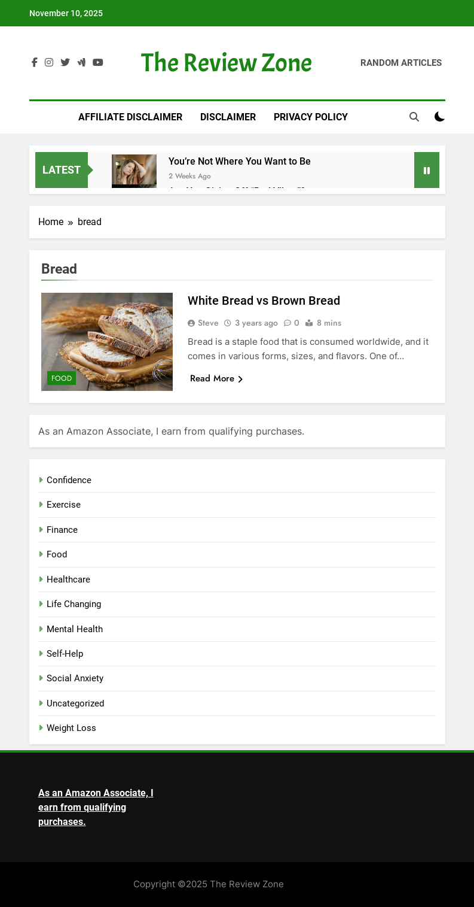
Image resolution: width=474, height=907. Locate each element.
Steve (208, 323)
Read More (216, 378)
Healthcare (68, 579)
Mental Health (75, 629)
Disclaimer (228, 117)
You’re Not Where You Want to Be (240, 161)
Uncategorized (75, 703)
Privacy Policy (311, 117)
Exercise (64, 504)
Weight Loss (71, 728)
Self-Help (65, 653)
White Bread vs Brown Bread (264, 300)
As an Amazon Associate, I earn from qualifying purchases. (96, 807)
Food (61, 378)
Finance (62, 529)
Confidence (69, 480)
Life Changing (74, 604)
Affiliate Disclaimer (130, 117)
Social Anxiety (75, 678)
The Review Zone (226, 63)
